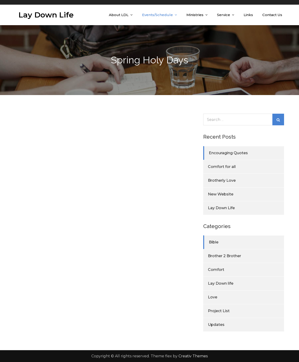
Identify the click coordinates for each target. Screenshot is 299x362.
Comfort (216, 269)
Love (212, 297)
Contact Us (272, 15)
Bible (213, 242)
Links (248, 15)
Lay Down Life (46, 14)
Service (223, 15)
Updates (216, 324)
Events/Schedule (157, 15)
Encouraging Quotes (228, 153)
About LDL (118, 15)
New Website (220, 194)
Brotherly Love (222, 180)
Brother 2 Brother (224, 256)
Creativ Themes (193, 356)
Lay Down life (220, 283)
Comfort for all (222, 166)
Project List (219, 311)
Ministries (194, 15)
